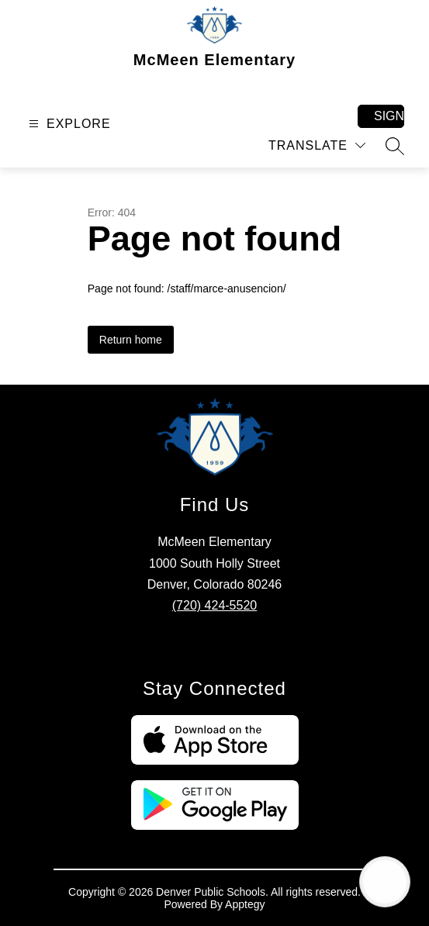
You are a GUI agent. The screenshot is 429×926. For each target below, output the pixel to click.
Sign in (389, 116)
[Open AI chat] (385, 882)
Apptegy (245, 904)
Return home (130, 339)
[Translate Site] (317, 145)
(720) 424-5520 (214, 605)
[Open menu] (68, 123)
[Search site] (395, 145)
